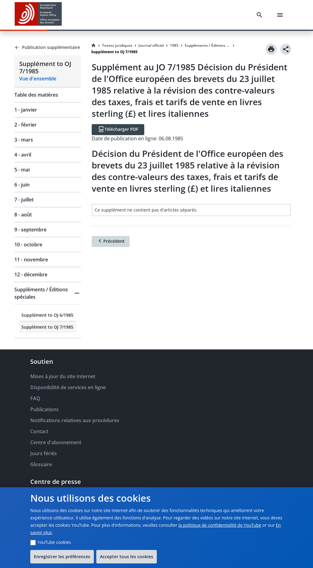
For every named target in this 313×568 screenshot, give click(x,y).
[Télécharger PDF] (118, 129)
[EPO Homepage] (38, 15)
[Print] (271, 49)
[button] (47, 293)
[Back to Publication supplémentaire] (47, 47)
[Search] (261, 14)
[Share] (285, 49)
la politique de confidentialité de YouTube (220, 525)
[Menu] (281, 14)
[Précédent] (111, 241)
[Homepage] (93, 45)
